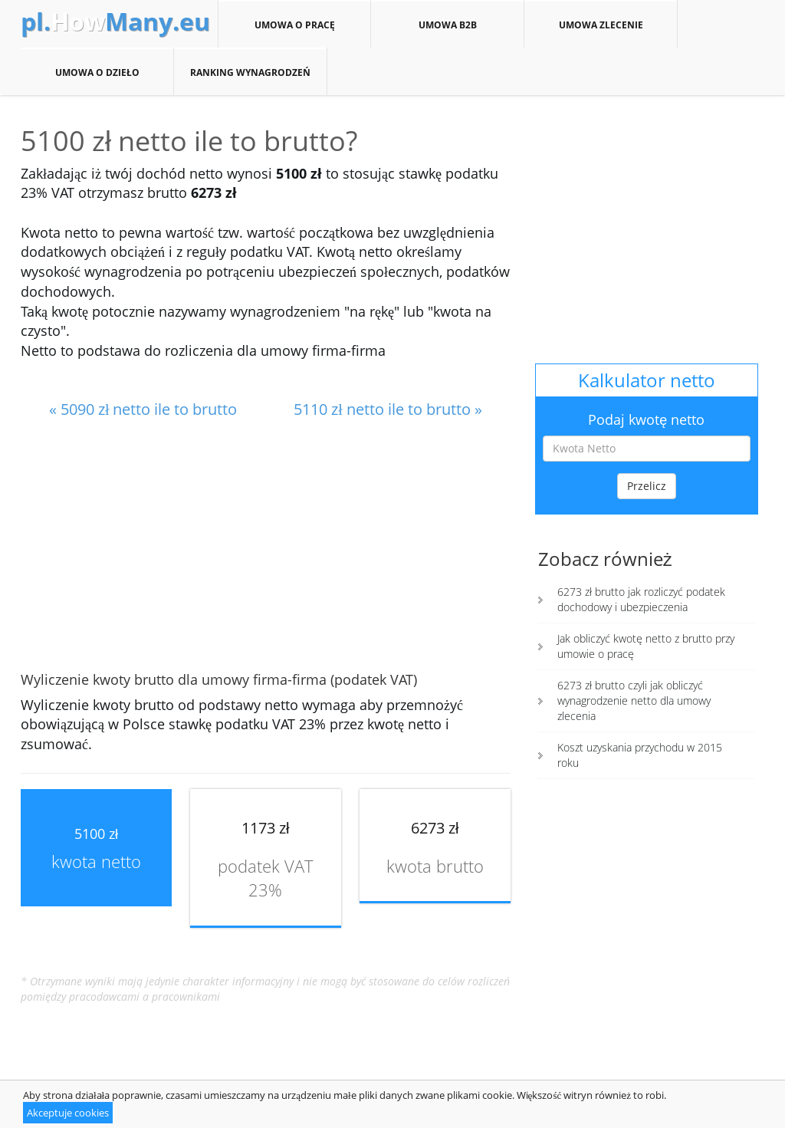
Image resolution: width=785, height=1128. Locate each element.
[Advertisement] (266, 546)
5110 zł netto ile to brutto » (388, 409)
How (115, 21)
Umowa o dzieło (97, 72)
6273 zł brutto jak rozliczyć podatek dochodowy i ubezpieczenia (641, 599)
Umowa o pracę (294, 25)
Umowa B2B (447, 25)
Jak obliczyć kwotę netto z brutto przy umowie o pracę (645, 646)
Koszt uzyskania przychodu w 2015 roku (639, 755)
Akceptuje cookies (68, 1113)
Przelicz (646, 485)
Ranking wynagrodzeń (250, 72)
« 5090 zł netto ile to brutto (143, 409)
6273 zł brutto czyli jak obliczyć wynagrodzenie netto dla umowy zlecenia (634, 700)
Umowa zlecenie (600, 25)
